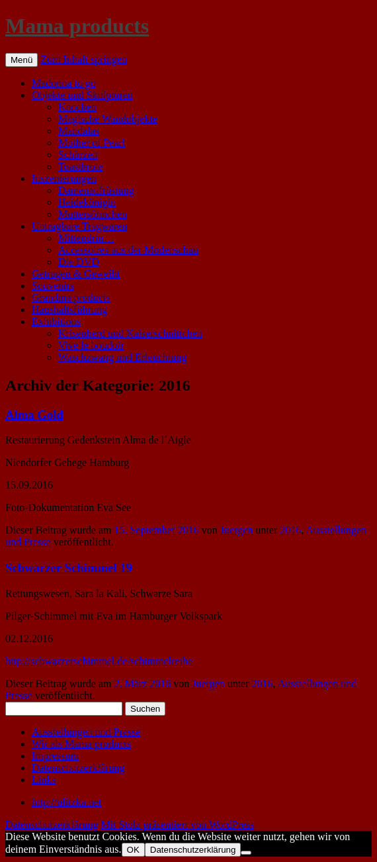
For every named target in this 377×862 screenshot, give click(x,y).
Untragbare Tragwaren (79, 226)
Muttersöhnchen (92, 214)
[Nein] (246, 853)
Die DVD (78, 261)
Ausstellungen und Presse (86, 732)
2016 (290, 530)
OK (133, 850)
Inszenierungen (64, 178)
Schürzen (78, 154)
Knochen (77, 107)
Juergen (236, 530)
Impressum (55, 755)
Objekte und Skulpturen (82, 95)
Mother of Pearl (91, 142)
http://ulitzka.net (66, 802)
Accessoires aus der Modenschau (128, 250)
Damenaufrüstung (96, 190)
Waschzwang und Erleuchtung (122, 357)
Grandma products (71, 297)
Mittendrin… (86, 238)
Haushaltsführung (69, 309)
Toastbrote (80, 166)
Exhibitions (56, 321)
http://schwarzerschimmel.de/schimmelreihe (98, 661)
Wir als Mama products (81, 743)
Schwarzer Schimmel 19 (68, 568)
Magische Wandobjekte (107, 118)
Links (44, 779)
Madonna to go (64, 83)
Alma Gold (34, 415)
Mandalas (78, 130)
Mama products (77, 26)
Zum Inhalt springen (83, 59)
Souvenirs (53, 285)
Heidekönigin (87, 202)
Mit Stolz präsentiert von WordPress (177, 824)
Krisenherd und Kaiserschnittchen (130, 333)
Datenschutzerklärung (78, 767)
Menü (21, 60)
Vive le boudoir (91, 345)
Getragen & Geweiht (76, 273)
